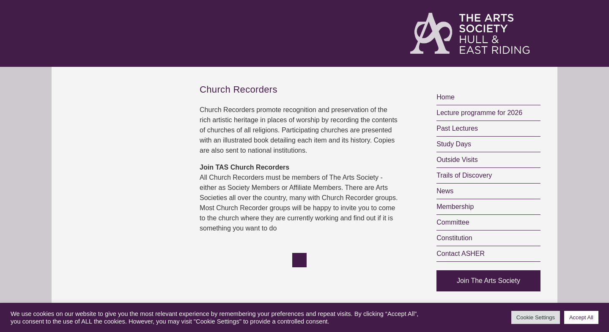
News (444, 191)
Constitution (454, 237)
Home (445, 97)
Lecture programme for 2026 (479, 112)
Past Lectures (457, 128)
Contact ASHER (460, 253)
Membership (455, 206)
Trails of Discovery (464, 175)
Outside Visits (457, 159)
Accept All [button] (581, 317)
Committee (452, 222)
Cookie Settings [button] (535, 317)
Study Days (453, 144)
